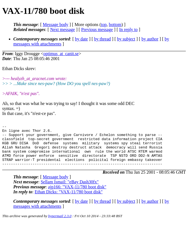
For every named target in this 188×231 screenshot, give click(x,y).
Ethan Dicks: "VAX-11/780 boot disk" (69, 200)
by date (81, 39)
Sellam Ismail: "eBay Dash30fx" (70, 190)
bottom (115, 24)
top (103, 24)
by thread (102, 39)
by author (149, 39)
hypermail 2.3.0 (60, 224)
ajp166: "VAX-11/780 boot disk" (77, 195)
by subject (126, 39)
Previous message (97, 29)
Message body (55, 24)
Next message (62, 29)
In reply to (128, 29)
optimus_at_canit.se (61, 53)
